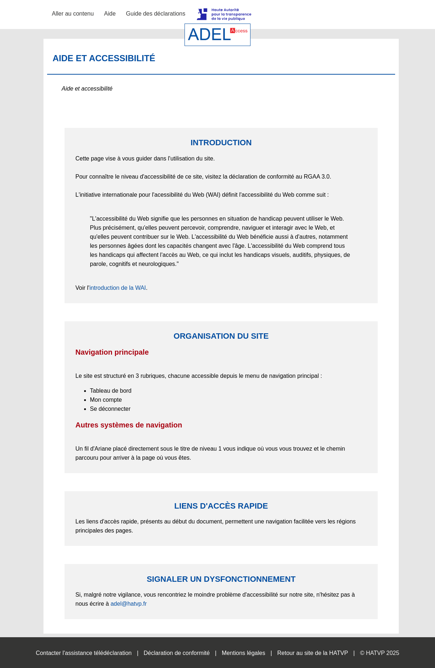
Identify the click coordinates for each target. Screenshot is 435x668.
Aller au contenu (73, 14)
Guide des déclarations (156, 14)
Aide (110, 14)
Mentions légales (243, 653)
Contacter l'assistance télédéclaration (84, 653)
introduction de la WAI (118, 288)
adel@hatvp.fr (129, 604)
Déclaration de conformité (177, 653)
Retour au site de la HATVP (312, 653)
